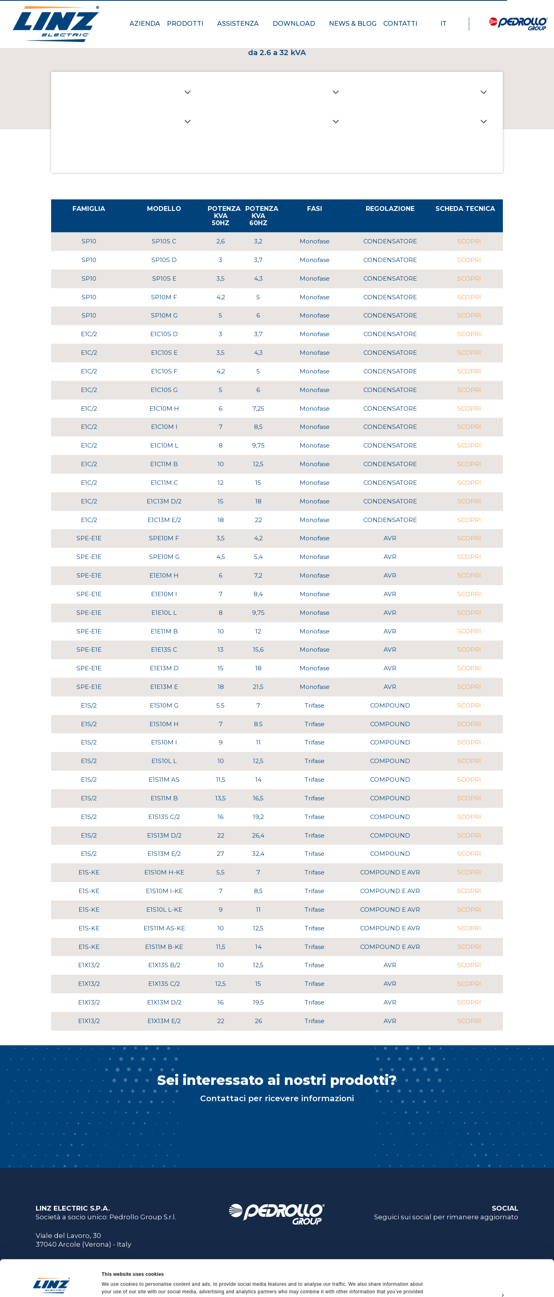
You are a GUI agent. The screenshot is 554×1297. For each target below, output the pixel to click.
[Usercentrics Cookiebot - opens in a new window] (51, 1282)
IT (447, 23)
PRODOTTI (188, 23)
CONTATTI (403, 23)
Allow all (488, 1242)
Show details (117, 1283)
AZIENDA (145, 23)
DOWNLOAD (297, 23)
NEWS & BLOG (352, 23)
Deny (487, 1279)
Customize (488, 1260)
